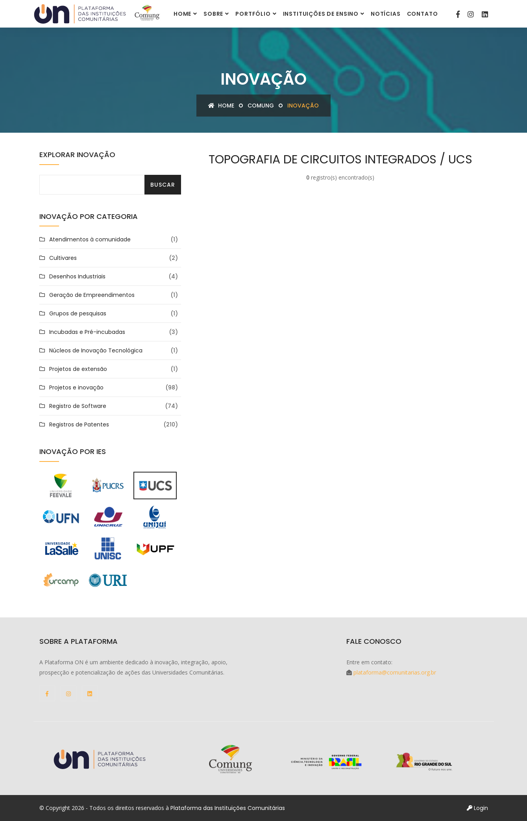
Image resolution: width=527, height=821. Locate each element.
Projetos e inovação (76, 387)
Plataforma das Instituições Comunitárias (227, 808)
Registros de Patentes (79, 424)
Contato (422, 14)
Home (182, 14)
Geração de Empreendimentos (92, 295)
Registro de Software (77, 406)
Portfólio (253, 14)
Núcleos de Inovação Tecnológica (95, 350)
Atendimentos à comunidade (90, 239)
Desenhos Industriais (77, 276)
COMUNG (261, 105)
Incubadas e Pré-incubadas (87, 332)
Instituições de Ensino (321, 14)
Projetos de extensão (78, 369)
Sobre (213, 14)
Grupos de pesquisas (77, 313)
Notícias (386, 14)
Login (477, 808)
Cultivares (63, 258)
